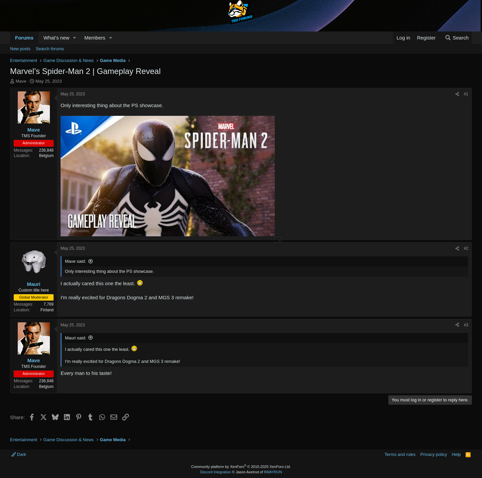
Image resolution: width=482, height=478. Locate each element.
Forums (24, 38)
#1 (466, 94)
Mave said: (75, 261)
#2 (466, 248)
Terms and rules (400, 454)
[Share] (457, 94)
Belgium (46, 155)
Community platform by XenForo (241, 467)
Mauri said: (75, 337)
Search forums (50, 48)
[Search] (456, 37)
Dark (18, 454)
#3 (466, 325)
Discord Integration (215, 472)
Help (456, 454)
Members (94, 38)
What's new (56, 38)
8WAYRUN (273, 472)
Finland (47, 310)
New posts (20, 48)
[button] (74, 37)
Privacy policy (433, 454)
